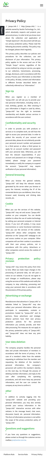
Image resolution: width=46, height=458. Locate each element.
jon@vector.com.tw (19, 440)
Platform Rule (9, 454)
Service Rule (23, 454)
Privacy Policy (36, 454)
